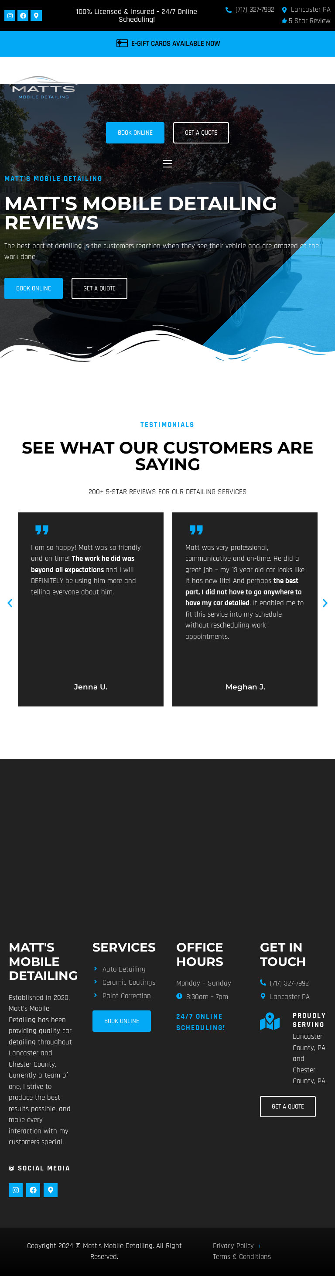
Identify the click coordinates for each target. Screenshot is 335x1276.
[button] (168, 164)
